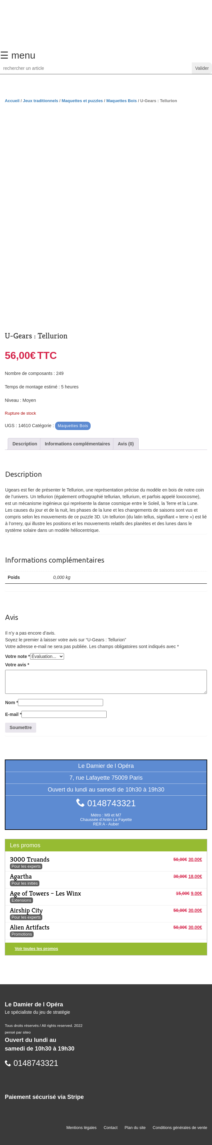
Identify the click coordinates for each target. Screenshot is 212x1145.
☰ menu (17, 55)
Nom (11, 702)
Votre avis (17, 664)
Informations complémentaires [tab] (77, 443)
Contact (111, 1127)
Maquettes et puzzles (82, 100)
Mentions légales (81, 1127)
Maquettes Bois (121, 100)
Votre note (17, 656)
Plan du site (135, 1127)
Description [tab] (24, 443)
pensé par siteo (18, 1032)
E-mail (13, 714)
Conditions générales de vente (180, 1127)
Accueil (12, 100)
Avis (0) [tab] (126, 443)
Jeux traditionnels (40, 100)
